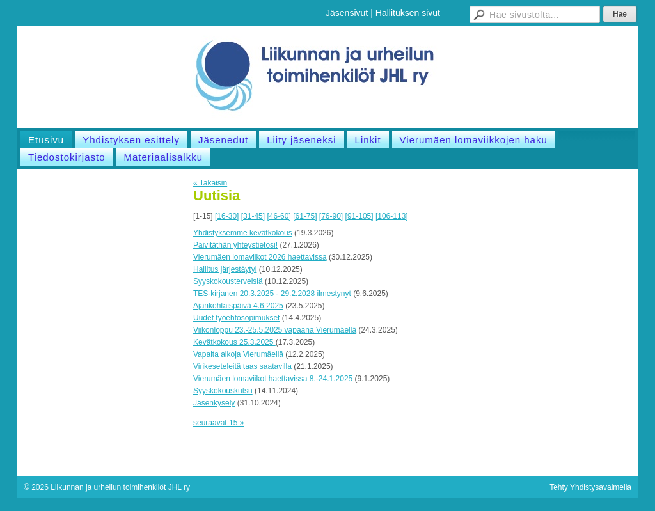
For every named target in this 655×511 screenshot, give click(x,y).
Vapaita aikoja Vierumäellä (238, 354)
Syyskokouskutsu (223, 390)
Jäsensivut (347, 13)
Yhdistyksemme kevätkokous (242, 232)
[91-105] (359, 216)
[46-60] (278, 216)
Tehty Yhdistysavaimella (590, 487)
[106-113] (391, 216)
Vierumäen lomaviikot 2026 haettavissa (260, 257)
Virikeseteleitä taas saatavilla (242, 366)
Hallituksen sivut (407, 13)
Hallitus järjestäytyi (224, 269)
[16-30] (227, 216)
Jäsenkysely (214, 402)
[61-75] (305, 216)
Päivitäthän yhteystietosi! (235, 244)
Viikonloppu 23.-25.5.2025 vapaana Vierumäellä (274, 330)
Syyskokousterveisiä (228, 281)
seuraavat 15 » (218, 422)
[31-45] (253, 216)
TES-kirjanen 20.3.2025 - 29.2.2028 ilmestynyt (272, 293)
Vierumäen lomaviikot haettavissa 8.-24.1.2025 (272, 378)
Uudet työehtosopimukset (236, 317)
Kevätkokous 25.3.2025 (234, 342)
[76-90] (331, 216)
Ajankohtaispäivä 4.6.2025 (238, 305)
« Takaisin (210, 182)
